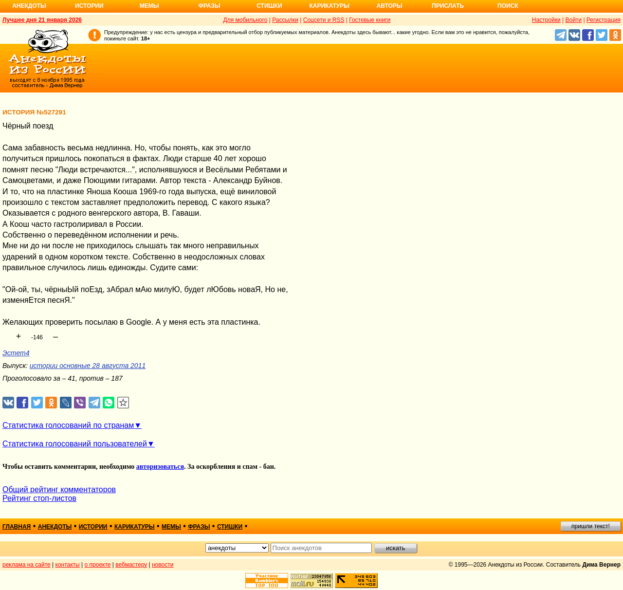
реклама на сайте (26, 564)
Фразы (209, 5)
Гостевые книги (369, 20)
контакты (67, 564)
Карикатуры (329, 5)
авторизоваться (160, 466)
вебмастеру (131, 564)
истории (93, 526)
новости (162, 564)
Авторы (390, 5)
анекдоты (55, 526)
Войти (573, 20)
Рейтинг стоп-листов (39, 498)
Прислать (448, 5)
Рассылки (285, 20)
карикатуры (134, 526)
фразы (199, 526)
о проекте (98, 564)
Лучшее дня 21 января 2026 (42, 20)
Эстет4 (15, 353)
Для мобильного (245, 20)
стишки (229, 526)
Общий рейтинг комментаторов (59, 489)
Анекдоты (29, 5)
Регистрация (603, 20)
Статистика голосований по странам (68, 425)
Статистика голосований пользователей (74, 444)
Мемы (149, 5)
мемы (171, 526)
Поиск (507, 5)
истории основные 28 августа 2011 (88, 365)
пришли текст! (590, 526)
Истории (89, 5)
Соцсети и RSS (324, 20)
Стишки (269, 5)
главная (16, 526)
